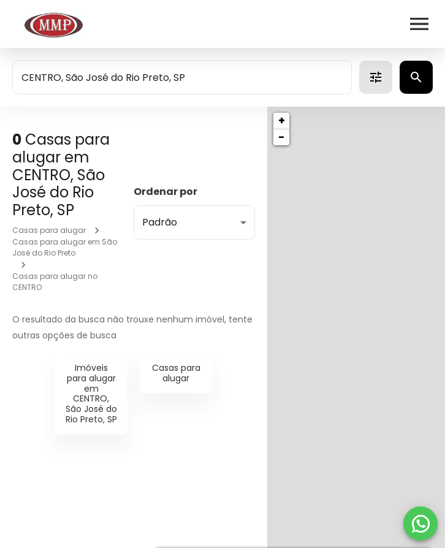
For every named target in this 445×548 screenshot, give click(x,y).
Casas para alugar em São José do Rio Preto (64, 247)
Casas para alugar (49, 230)
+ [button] (281, 120)
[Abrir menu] (419, 24)
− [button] (281, 137)
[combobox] (182, 77)
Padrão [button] (159, 222)
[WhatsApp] (420, 523)
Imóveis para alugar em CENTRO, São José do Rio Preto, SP (91, 393)
